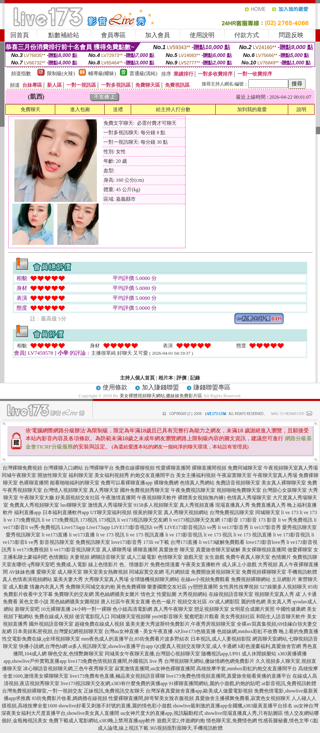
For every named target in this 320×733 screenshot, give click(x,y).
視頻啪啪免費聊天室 (238, 490)
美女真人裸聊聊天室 (283, 483)
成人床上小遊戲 (239, 564)
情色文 (148, 594)
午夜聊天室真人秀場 (275, 475)
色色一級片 (163, 602)
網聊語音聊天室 (108, 557)
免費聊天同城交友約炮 (90, 587)
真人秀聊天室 (104, 490)
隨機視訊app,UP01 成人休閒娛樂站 (239, 654)
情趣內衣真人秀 (47, 587)
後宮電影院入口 (92, 616)
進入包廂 (80, 109)
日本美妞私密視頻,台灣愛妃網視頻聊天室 (58, 631)
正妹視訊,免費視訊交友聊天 (114, 691)
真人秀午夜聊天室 (173, 609)
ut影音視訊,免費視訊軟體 (288, 683)
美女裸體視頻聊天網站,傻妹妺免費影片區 (161, 395)
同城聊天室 (267, 512)
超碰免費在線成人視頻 (99, 624)
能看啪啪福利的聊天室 (74, 483)
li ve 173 (290, 512)
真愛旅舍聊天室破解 (218, 550)
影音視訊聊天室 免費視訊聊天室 (75, 542)
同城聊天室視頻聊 (131, 616)
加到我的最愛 (252, 109)
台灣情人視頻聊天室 (65, 490)
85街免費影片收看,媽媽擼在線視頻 (69, 698)
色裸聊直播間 (34, 483)
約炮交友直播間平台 (152, 475)
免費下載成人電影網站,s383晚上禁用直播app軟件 (102, 721)
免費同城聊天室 (245, 468)
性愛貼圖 (166, 594)
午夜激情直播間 (118, 498)
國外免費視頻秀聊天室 (144, 490)
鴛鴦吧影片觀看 (201, 616)
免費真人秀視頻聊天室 (34, 505)
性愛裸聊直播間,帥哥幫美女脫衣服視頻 (151, 698)
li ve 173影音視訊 (183, 535)
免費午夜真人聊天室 (248, 557)
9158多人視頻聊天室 (156, 505)
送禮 (118, 109)
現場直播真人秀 (232, 505)
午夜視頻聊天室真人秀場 (291, 468)
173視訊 (88, 520)
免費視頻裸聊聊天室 (264, 572)
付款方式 (246, 35)
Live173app (73, 527)
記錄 (195, 378)
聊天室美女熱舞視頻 (105, 572)
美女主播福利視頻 (196, 475)
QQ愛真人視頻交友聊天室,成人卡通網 (195, 646)
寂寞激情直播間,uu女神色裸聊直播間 (155, 668)
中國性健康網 (291, 609)
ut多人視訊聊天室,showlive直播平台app (110, 646)
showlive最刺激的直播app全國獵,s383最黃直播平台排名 (232, 706)
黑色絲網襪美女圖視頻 (74, 602)
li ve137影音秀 (233, 527)
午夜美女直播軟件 (201, 564)
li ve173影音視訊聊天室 (75, 550)
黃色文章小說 (34, 602)
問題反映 (291, 35)
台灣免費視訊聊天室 (231, 512)
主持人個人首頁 (137, 378)
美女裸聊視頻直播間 (264, 550)
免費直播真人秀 (268, 505)
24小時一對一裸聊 (91, 609)
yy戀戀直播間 (203, 587)
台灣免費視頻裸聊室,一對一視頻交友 (42, 691)
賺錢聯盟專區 (212, 387)
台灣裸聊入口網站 (63, 468)
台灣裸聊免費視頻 (22, 468)
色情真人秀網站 (197, 483)
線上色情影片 (103, 564)
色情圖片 (281, 557)
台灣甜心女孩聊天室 (284, 490)
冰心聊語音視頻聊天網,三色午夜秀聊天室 (68, 668)
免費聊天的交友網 (74, 594)
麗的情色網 (253, 602)
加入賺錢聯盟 (160, 387)
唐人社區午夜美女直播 (125, 602)
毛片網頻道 (177, 572)
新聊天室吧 (27, 609)
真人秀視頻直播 (196, 505)
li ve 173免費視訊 (21, 520)
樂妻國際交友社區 (167, 587)
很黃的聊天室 (147, 512)
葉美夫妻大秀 (68, 579)
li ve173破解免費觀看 (222, 542)
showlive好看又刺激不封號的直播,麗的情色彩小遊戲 (115, 706)
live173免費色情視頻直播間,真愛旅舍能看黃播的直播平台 (228, 676)
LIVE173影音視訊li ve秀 (137, 527)
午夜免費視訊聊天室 (193, 490)
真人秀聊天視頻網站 (186, 512)
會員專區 (113, 35)
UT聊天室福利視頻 (111, 512)
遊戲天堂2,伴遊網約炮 (181, 721)
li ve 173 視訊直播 (145, 535)
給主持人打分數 (173, 109)
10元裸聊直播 (56, 609)
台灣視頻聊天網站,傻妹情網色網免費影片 (209, 661)
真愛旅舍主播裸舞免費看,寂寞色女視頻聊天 (242, 698)
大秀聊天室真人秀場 (106, 579)
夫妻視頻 (79, 557)
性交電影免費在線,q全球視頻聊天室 (41, 639)
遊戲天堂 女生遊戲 (204, 557)
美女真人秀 (279, 602)
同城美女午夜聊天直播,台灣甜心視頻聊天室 (152, 654)
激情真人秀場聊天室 (110, 505)
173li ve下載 (156, 542)
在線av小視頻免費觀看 (205, 579)
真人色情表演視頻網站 (27, 579)
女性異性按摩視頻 (239, 587)
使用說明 (202, 35)
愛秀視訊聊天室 (299, 527)
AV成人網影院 (224, 602)
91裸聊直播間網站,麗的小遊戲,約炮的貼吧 (214, 683)
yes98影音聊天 (167, 616)
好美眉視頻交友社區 (77, 498)
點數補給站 (63, 35)
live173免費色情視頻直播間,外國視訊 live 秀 (115, 661)
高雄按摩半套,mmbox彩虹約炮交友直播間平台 (246, 668)
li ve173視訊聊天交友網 (142, 520)
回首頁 (19, 35)
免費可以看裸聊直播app (126, 483)
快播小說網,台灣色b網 (43, 646)
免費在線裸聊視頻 (135, 468)
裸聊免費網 (166, 483)
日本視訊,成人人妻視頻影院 (221, 639)
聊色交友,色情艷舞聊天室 (76, 654)
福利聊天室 (80, 475)
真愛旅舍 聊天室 (177, 550)
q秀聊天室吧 (41, 564)
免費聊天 (30, 109)
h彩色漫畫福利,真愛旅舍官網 (269, 646)
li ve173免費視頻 (31, 550)
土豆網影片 (284, 579)
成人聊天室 (69, 572)
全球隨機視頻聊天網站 (154, 579)
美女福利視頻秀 (111, 475)
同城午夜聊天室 (19, 475)
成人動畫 (18, 587)
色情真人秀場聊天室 (249, 498)
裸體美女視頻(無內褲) (202, 498)
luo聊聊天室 (73, 505)
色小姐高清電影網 (132, 609)
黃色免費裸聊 (131, 587)
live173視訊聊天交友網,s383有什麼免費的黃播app (114, 683)
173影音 (229, 520)
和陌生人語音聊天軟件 (281, 616)
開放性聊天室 (52, 475)
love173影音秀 (126, 542)
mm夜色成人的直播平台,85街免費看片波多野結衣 (135, 639)
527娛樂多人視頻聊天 (283, 587)
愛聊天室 (46, 572)
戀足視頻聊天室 (211, 609)
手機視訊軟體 (302, 572)
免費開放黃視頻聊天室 (215, 572)
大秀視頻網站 (192, 594)
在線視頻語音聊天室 (231, 594)
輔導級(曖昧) (102, 73)
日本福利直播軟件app (65, 512)
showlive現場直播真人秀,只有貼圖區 (244, 713)
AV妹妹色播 (22, 572)
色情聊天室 (170, 557)
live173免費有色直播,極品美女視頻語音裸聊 (117, 676)
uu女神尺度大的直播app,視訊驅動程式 (161, 713)
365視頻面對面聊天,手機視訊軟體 (186, 728)
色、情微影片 (134, 564)
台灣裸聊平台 (99, 468)
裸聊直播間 (145, 550)
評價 (181, 378)
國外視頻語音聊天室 (51, 624)
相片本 (165, 378)
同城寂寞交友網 (146, 572)
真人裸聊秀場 (117, 550)
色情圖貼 (58, 557)
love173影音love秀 (265, 542)
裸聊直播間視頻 (209, 468)
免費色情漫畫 (165, 564)
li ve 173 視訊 (110, 535)
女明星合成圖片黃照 (252, 609)
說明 (301, 109)
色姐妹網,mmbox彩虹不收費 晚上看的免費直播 (268, 631)
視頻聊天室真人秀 (274, 594)
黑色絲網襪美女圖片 (117, 594)
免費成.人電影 (71, 564)
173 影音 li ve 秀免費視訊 (285, 520)
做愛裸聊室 (299, 550)
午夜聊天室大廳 (36, 498)
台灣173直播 (184, 542)
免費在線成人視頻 (54, 616)
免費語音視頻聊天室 (238, 483)
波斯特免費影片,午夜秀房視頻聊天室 (195, 624)
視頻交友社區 (192, 602)
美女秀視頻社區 (237, 616)
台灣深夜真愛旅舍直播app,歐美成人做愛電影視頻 (199, 691)
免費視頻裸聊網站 (251, 579)
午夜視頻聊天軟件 (156, 498)
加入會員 (157, 35)
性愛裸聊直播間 (173, 468)
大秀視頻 (268, 564)
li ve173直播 (55, 535)
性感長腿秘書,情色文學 (283, 721)
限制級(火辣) (61, 73)
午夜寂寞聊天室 (234, 475)
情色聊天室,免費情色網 (231, 721)
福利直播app (27, 512)
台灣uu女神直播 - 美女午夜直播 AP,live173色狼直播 (160, 631)
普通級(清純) (143, 73)
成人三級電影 (141, 557)
